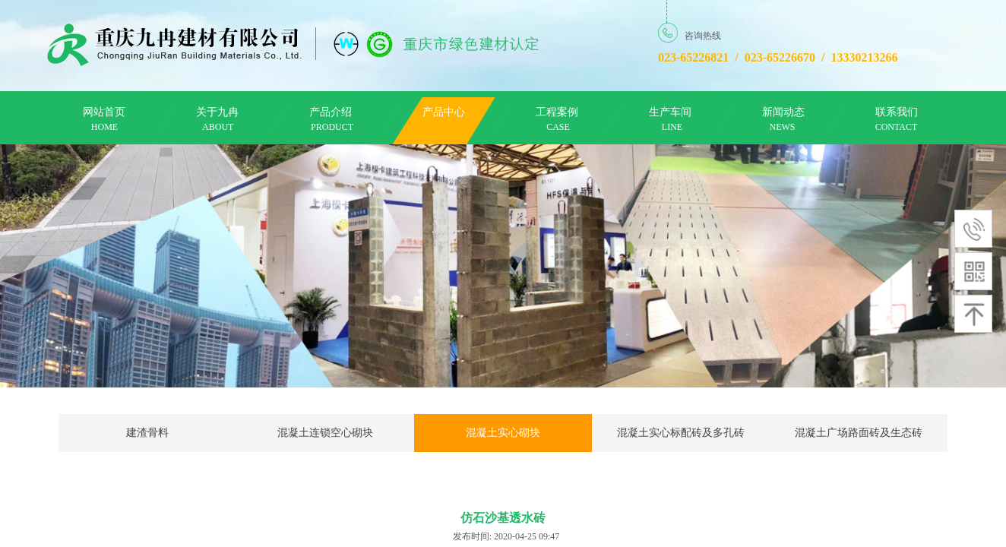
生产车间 (670, 112)
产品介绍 (330, 112)
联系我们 (896, 112)
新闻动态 (783, 112)
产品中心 (443, 112)
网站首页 (104, 112)
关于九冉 (217, 112)
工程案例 (557, 112)
